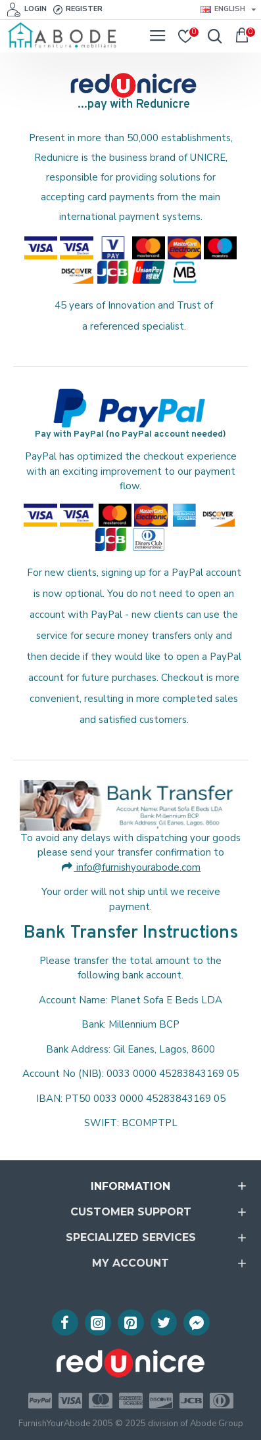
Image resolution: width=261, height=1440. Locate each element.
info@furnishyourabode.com (130, 867)
